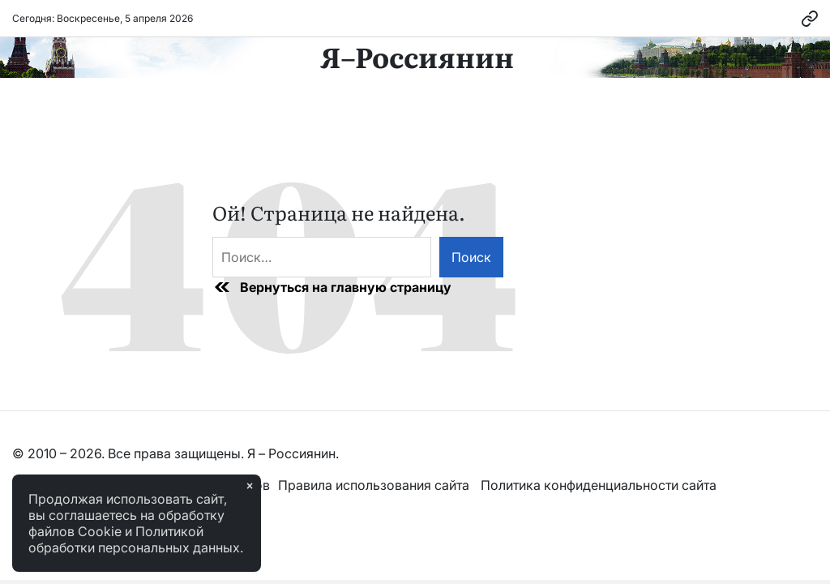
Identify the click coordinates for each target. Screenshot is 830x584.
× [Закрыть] (249, 485)
